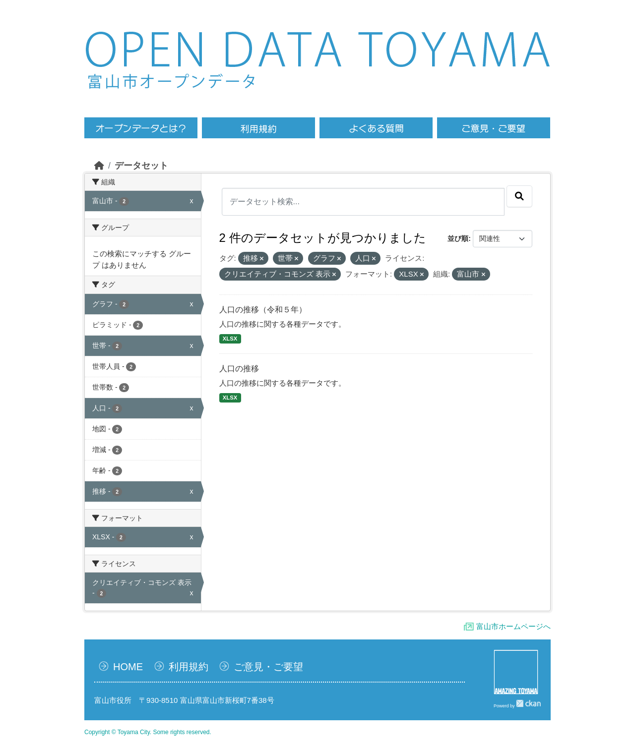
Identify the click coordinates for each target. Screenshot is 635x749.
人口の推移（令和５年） (263, 309)
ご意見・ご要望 (268, 666)
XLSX (230, 339)
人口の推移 (239, 368)
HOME (128, 666)
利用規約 (188, 666)
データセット (141, 166)
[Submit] (519, 196)
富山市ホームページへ (513, 626)
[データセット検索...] (363, 202)
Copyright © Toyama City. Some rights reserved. (147, 732)
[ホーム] (99, 166)
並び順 (457, 238)
